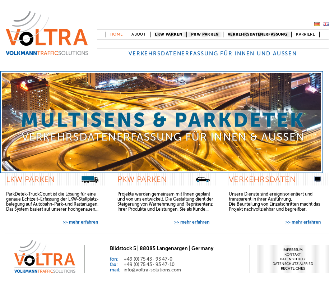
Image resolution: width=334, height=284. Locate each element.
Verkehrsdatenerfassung (257, 34)
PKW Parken (205, 34)
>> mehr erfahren (80, 222)
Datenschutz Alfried (293, 264)
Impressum (293, 250)
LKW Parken (168, 34)
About (138, 34)
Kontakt (292, 254)
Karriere (305, 34)
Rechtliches (293, 268)
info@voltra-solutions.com (152, 269)
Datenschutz (293, 259)
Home (116, 34)
